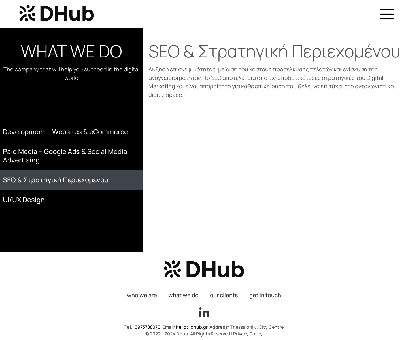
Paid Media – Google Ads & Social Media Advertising (65, 155)
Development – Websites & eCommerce (65, 131)
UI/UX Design (24, 199)
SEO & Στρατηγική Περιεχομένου (55, 179)
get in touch (265, 295)
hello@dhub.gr (191, 327)
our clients (224, 295)
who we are (142, 295)
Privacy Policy (248, 334)
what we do (183, 295)
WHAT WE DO (71, 51)
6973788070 (147, 327)
